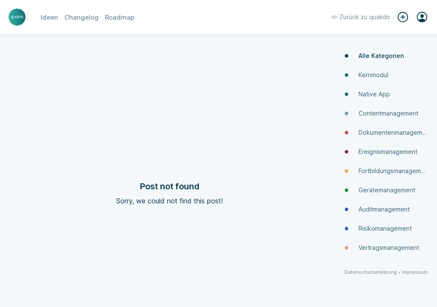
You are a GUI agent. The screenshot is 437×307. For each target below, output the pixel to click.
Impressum (415, 272)
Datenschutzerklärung (370, 272)
